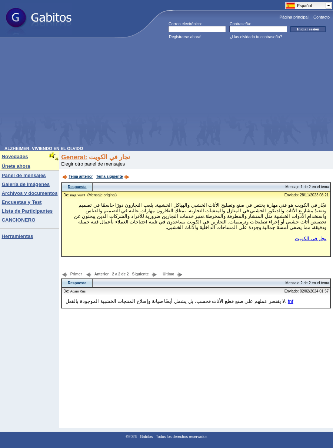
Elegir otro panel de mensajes (93, 164)
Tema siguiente (113, 176)
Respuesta (77, 187)
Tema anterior (77, 176)
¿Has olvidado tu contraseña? (256, 37)
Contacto (321, 17)
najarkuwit (78, 195)
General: (74, 157)
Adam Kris (78, 291)
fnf (290, 301)
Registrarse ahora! (185, 37)
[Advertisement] (129, 94)
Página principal (294, 17)
